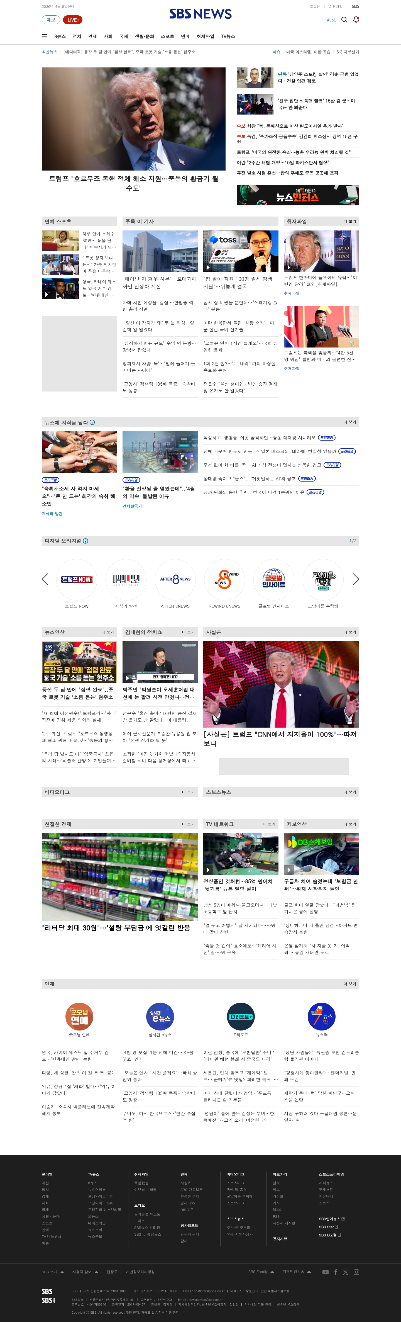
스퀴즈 (324, 1203)
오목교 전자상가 (240, 1234)
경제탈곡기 (132, 506)
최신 (45, 1182)
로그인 (315, 6)
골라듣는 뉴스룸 (147, 1214)
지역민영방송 (297, 1272)
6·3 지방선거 (347, 52)
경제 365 (187, 1203)
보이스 (139, 1220)
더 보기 (348, 220)
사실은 (185, 1182)
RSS (276, 1216)
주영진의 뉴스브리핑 (104, 1209)
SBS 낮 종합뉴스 (148, 1234)
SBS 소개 (53, 1272)
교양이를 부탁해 (240, 1196)
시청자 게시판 (284, 1223)
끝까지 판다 (190, 1234)
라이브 (278, 1196)
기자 (276, 1203)
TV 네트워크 (52, 1236)
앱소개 (278, 1209)
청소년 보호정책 (288, 1304)
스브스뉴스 (236, 1217)
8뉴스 (60, 36)
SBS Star (328, 1226)
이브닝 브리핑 (145, 1189)
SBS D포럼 (330, 1234)
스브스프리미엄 (331, 1173)
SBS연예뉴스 (332, 1218)
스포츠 (167, 36)
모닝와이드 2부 (100, 1203)
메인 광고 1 (78, 352)
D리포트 (187, 1209)
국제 (123, 36)
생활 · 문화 (51, 1216)
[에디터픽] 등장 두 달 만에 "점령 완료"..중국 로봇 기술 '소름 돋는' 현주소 (129, 52)
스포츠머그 (235, 1182)
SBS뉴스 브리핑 (147, 1227)
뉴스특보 (95, 1236)
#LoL (331, 20)
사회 (108, 36)
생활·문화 (144, 36)
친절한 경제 (190, 1196)
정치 (76, 36)
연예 (185, 36)
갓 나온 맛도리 (239, 1227)
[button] (348, 201)
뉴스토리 (95, 1229)
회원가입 (336, 6)
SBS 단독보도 (191, 1189)
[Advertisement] (284, 766)
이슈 (276, 52)
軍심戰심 (141, 1182)
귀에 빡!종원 (237, 1189)
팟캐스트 (326, 1189)
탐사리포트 (189, 1224)
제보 (276, 1189)
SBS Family (261, 1272)
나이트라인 (97, 1223)
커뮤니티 (326, 1196)
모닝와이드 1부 (100, 1196)
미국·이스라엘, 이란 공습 (308, 52)
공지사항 (280, 1238)
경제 (92, 36)
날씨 (276, 1182)
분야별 (47, 1173)
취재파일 (205, 36)
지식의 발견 (52, 513)
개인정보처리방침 (140, 1271)
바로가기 (280, 1173)
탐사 (184, 1240)
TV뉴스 (228, 36)
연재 (184, 1173)
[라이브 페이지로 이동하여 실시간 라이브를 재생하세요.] (72, 19)
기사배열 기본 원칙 (257, 1304)
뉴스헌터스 (97, 1189)
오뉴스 (93, 1216)
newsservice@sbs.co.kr (205, 1299)
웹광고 (112, 1271)
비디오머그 (236, 1173)
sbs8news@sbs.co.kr (209, 1291)
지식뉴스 (326, 1182)
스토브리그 (235, 1203)
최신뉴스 (49, 52)
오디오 (139, 1204)
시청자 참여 (85, 1272)
